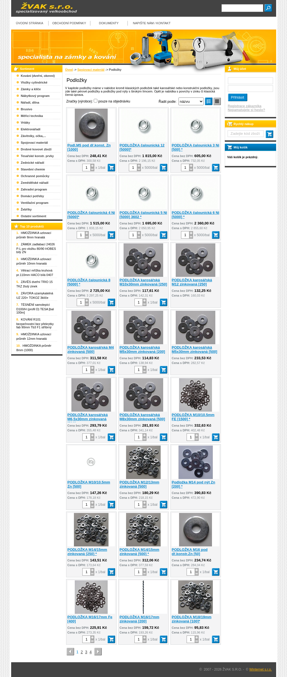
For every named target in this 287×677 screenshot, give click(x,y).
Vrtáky (25, 122)
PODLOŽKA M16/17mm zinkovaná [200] (140, 619)
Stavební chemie (33, 169)
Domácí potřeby (32, 196)
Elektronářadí (30, 129)
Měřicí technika (32, 116)
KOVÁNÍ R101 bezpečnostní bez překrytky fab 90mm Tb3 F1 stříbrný (35, 323)
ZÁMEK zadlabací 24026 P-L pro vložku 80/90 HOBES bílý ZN (36, 248)
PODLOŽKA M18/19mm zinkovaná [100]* (192, 619)
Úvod (69, 69)
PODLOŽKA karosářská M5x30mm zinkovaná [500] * (194, 351)
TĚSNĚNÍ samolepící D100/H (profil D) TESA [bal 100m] (35, 308)
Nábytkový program (35, 95)
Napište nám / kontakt (152, 23)
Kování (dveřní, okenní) (38, 75)
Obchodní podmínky (69, 23)
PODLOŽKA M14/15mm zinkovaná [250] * (87, 552)
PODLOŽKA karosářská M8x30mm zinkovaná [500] (142, 417)
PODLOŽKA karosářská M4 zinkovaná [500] (90, 349)
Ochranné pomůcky (35, 176)
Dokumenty (109, 23)
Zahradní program (34, 189)
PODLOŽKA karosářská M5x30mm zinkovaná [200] (142, 349)
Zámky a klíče (31, 89)
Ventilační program (35, 202)
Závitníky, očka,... (33, 136)
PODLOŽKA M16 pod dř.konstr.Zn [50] (190, 552)
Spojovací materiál (90, 69)
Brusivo (26, 109)
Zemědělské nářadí (35, 182)
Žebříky (26, 209)
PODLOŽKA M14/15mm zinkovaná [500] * (140, 552)
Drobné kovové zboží (36, 149)
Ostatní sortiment (33, 216)
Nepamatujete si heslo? (246, 110)
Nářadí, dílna (30, 102)
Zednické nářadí (32, 162)
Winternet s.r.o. (260, 669)
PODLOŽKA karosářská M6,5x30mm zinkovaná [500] (87, 419)
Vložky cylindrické (34, 82)
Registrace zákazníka (245, 106)
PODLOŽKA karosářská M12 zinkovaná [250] (192, 282)
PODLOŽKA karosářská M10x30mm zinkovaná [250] (143, 282)
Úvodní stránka (29, 23)
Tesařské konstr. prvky (37, 156)
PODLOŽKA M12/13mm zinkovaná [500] (140, 484)
